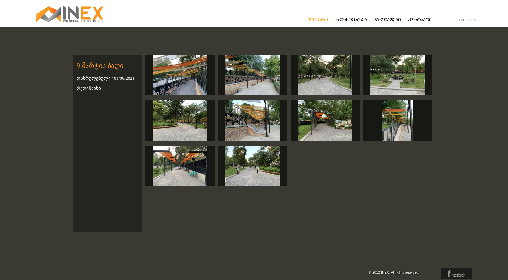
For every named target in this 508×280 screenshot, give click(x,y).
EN (461, 20)
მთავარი (317, 20)
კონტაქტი (420, 20)
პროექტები (387, 20)
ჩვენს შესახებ (351, 20)
